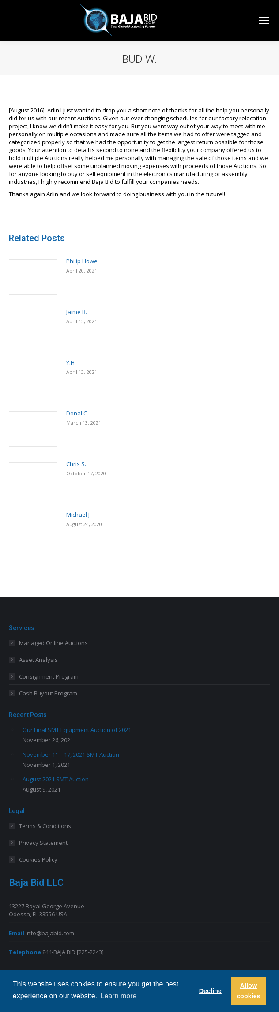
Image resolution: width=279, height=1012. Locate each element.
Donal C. (77, 413)
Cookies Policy (38, 859)
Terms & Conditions (45, 826)
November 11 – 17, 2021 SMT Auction (71, 754)
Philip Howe (82, 261)
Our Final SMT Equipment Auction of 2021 (77, 730)
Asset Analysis (38, 660)
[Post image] (33, 277)
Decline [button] (210, 990)
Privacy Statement (43, 843)
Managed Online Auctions (53, 643)
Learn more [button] (119, 996)
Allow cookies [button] (248, 991)
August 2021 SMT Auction (56, 779)
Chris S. (76, 464)
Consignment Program (49, 676)
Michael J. (78, 515)
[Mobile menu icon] (264, 20)
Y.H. (71, 362)
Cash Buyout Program (48, 693)
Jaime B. (76, 312)
